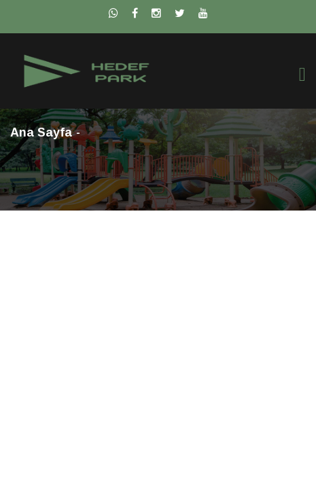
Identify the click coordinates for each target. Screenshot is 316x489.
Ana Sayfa (41, 132)
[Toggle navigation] (302, 74)
